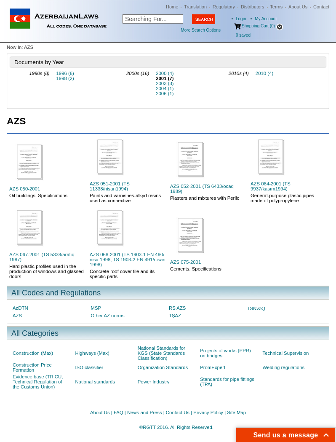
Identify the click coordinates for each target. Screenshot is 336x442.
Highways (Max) (92, 353)
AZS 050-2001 (24, 188)
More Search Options (201, 30)
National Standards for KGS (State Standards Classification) (161, 353)
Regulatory (224, 6)
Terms (276, 6)
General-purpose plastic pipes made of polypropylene (282, 198)
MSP (96, 308)
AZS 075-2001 (185, 262)
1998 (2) (65, 78)
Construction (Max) (33, 353)
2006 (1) (164, 93)
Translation (195, 6)
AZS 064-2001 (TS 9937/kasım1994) (271, 186)
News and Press (144, 412)
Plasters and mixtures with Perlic (204, 198)
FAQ (118, 412)
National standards (95, 381)
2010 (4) (264, 73)
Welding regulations (284, 367)
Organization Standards (163, 367)
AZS (17, 315)
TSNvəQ (256, 308)
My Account (266, 18)
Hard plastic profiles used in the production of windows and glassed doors (46, 271)
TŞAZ (175, 315)
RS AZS (177, 308)
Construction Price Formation (32, 367)
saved (243, 35)
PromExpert (212, 367)
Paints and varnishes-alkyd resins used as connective (125, 198)
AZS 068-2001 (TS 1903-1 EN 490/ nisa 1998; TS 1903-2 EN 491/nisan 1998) (127, 259)
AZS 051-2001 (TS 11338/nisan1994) (110, 186)
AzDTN (20, 308)
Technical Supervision (286, 353)
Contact (321, 6)
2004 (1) (164, 88)
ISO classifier (89, 367)
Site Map (236, 412)
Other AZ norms (108, 315)
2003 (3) (164, 83)
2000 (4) (164, 73)
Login (241, 18)
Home (172, 6)
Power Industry (154, 381)
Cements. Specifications (195, 268)
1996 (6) (65, 73)
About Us (297, 6)
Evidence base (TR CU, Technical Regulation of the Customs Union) (38, 381)
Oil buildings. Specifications (38, 195)
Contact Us (177, 412)
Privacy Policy (208, 412)
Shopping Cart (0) (258, 26)
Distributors (252, 6)
